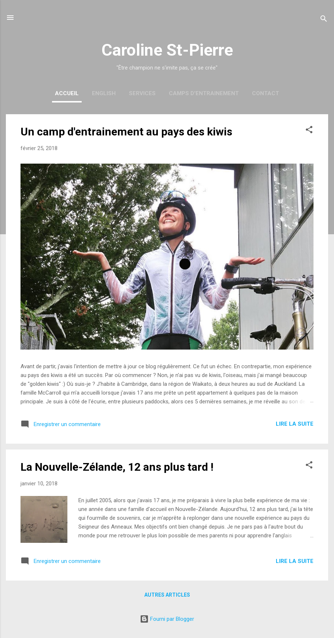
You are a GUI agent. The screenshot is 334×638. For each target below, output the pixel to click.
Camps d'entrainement (204, 93)
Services (142, 93)
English (104, 93)
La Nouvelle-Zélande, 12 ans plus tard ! (117, 466)
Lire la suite (294, 424)
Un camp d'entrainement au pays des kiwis (126, 131)
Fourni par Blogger (167, 619)
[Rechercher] (323, 20)
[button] (309, 131)
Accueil (67, 93)
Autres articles (167, 595)
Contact (265, 93)
